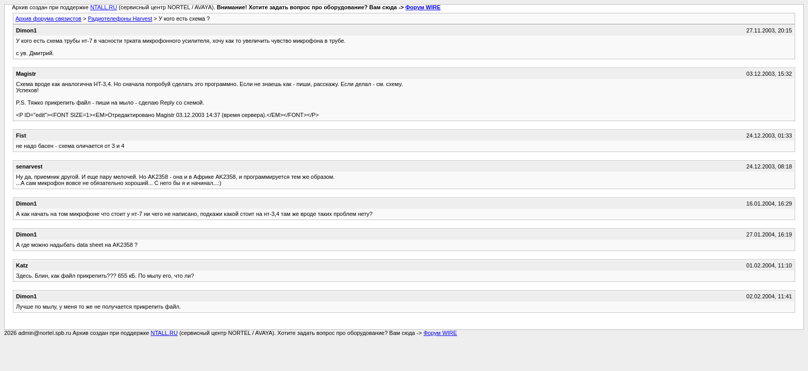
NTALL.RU (103, 7)
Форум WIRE (423, 7)
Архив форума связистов (48, 18)
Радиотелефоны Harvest (120, 18)
